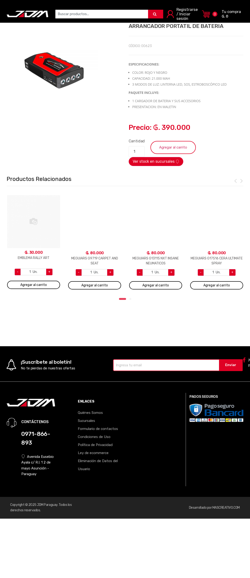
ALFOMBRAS (77, 9)
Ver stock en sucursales (156, 161)
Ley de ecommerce (93, 453)
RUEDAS (168, 9)
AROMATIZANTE (19, 9)
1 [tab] (122, 300)
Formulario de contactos (98, 429)
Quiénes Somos (90, 413)
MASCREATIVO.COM (226, 508)
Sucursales (86, 421)
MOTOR (208, 9)
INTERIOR (125, 9)
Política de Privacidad (95, 445)
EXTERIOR (188, 9)
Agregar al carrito (173, 147)
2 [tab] (131, 300)
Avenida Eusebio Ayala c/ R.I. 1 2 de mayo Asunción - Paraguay (37, 465)
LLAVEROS (147, 9)
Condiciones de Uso (94, 437)
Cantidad (137, 141)
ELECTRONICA (50, 9)
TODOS (225, 9)
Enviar (230, 365)
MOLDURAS (103, 9)
